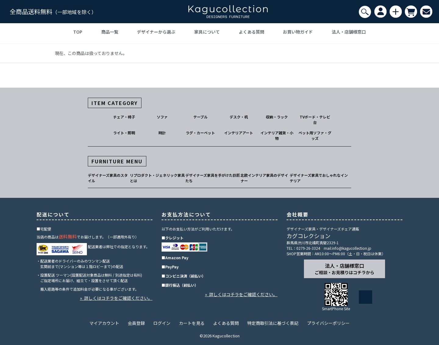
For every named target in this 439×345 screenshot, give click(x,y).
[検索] (365, 11)
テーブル (200, 116)
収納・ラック (277, 116)
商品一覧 (109, 32)
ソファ (162, 116)
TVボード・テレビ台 (315, 119)
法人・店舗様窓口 (349, 32)
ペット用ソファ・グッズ (314, 135)
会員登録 (136, 323)
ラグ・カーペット (200, 132)
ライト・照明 (124, 132)
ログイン (161, 323)
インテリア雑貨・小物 (276, 135)
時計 (162, 132)
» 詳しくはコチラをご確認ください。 (116, 298)
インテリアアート (238, 132)
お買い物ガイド (298, 32)
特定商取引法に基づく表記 (272, 323)
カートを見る (192, 323)
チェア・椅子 (124, 116)
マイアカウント (104, 323)
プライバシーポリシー (328, 323)
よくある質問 (251, 32)
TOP (77, 32)
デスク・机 (239, 116)
